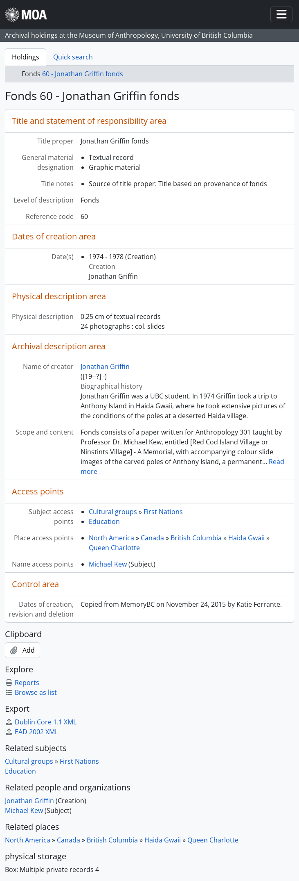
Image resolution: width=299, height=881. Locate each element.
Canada (152, 537)
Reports (22, 682)
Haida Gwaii (246, 537)
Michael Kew (108, 564)
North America (111, 537)
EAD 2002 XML (31, 731)
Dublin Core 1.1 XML (40, 721)
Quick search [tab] (73, 56)
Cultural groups (113, 511)
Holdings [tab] (25, 56)
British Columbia (196, 537)
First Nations (163, 511)
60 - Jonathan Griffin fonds (82, 73)
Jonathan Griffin (105, 366)
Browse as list (31, 692)
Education (104, 521)
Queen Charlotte (114, 547)
